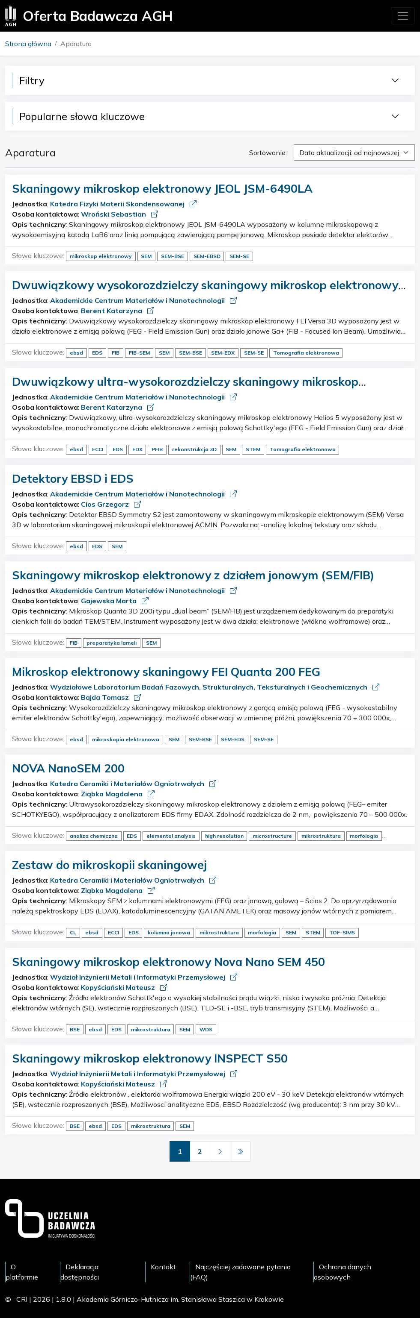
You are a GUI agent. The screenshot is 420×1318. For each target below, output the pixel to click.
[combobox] (354, 152)
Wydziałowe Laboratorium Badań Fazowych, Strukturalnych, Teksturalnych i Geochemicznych (209, 687)
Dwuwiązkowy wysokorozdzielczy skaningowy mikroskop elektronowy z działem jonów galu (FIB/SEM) (209, 292)
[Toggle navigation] (403, 15)
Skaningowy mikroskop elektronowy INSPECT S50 (150, 1058)
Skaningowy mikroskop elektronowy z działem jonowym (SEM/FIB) (193, 575)
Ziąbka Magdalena (112, 794)
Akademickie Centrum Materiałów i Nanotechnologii (138, 300)
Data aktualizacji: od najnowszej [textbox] (349, 152)
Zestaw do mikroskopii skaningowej (109, 864)
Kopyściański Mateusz (119, 987)
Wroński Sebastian (114, 214)
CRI (21, 1299)
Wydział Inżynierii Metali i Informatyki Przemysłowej (138, 977)
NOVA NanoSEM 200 (68, 768)
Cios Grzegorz (106, 504)
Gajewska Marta (109, 600)
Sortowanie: (268, 152)
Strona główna (28, 43)
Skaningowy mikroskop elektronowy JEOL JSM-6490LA (162, 188)
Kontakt (163, 1266)
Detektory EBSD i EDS (73, 478)
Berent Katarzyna (112, 310)
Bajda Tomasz (106, 697)
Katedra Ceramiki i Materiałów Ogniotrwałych (128, 783)
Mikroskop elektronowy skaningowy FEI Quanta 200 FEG (166, 671)
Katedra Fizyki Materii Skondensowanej (118, 204)
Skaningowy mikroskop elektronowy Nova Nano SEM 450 (168, 961)
